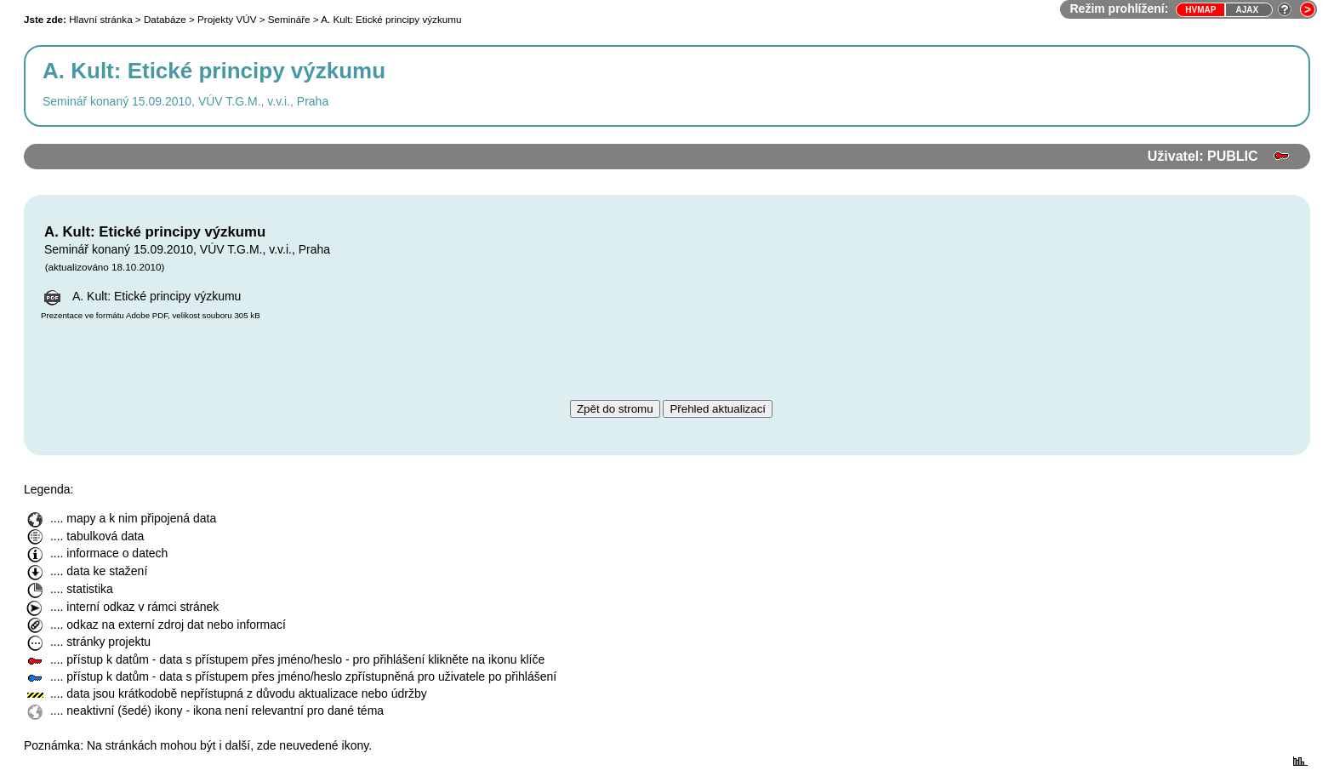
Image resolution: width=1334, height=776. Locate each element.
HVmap (1200, 9)
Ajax (1246, 9)
